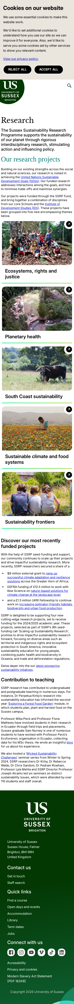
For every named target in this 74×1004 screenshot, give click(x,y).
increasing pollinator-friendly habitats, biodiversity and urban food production (40, 606)
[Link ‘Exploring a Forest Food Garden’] (30, 703)
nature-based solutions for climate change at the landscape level (37, 593)
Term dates (15, 927)
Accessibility (16, 963)
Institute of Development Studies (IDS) (30, 206)
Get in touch (16, 876)
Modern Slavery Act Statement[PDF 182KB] (29, 978)
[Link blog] (70, 742)
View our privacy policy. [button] (20, 59)
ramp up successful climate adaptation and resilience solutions (38, 577)
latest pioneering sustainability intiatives (30, 668)
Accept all (48, 69)
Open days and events (23, 907)
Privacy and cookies (22, 969)
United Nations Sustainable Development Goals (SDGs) (30, 179)
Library (12, 920)
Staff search (16, 883)
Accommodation (19, 914)
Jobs (11, 934)
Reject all (17, 69)
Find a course (17, 900)
